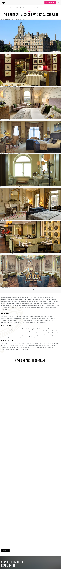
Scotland (19, 8)
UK (15, 8)
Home (2, 8)
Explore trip (8, 566)
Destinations (7, 8)
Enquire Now (50, 2)
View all (5, 514)
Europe (12, 8)
